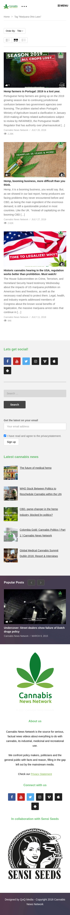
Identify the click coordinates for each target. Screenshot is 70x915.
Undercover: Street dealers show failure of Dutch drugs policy (34, 629)
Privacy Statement (41, 774)
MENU (63, 5)
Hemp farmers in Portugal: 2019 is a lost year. (32, 91)
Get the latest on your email (21, 420)
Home (7, 16)
